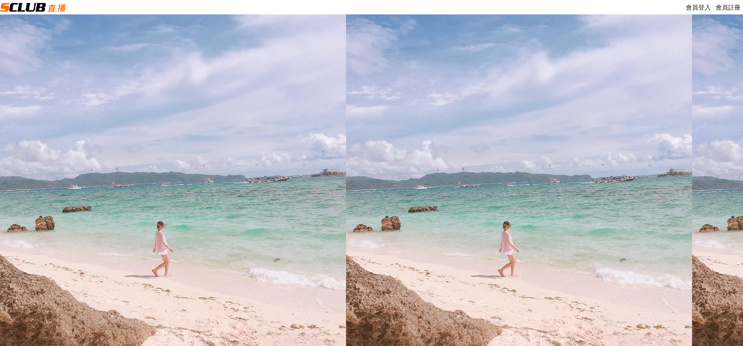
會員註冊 (728, 7)
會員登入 (698, 7)
